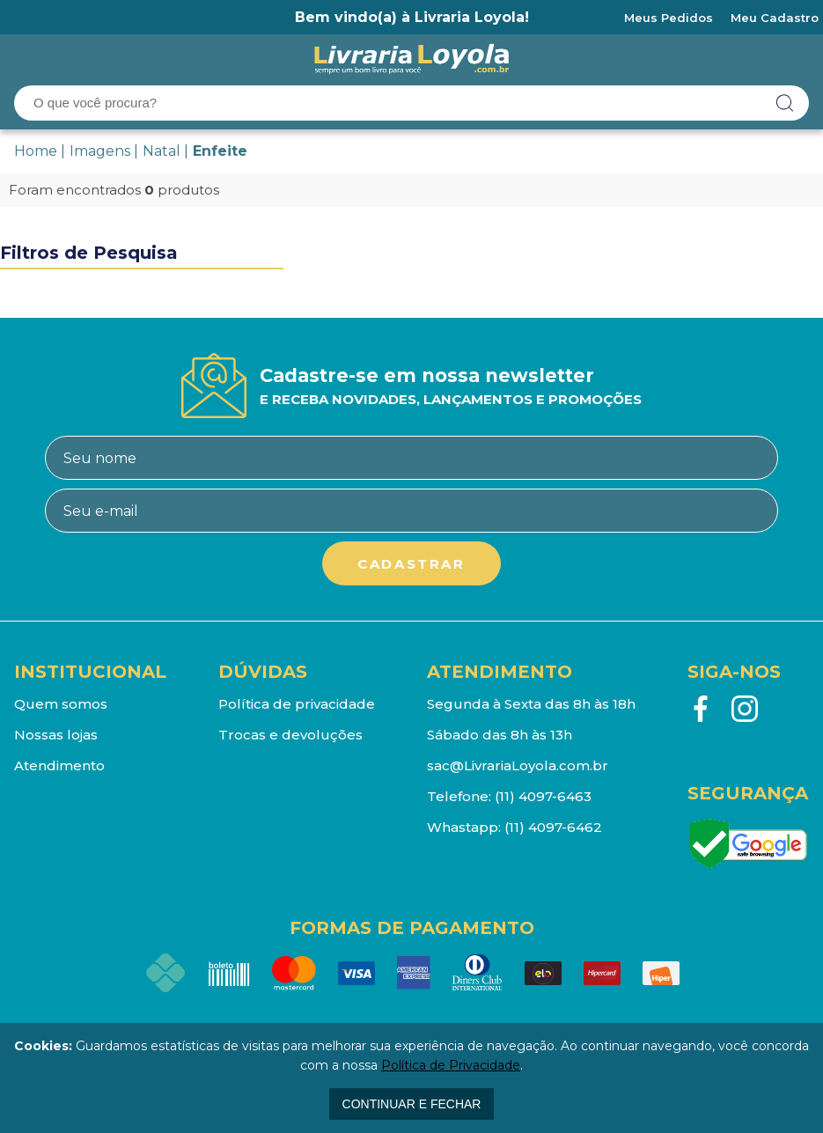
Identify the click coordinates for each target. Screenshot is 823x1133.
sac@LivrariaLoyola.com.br (517, 765)
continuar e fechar (411, 1104)
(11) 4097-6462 (553, 827)
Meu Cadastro (775, 18)
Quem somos (60, 703)
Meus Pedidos (668, 18)
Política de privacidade (296, 703)
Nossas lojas (56, 734)
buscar (785, 103)
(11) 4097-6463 (543, 796)
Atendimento (59, 765)
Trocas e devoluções (290, 734)
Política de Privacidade (450, 1065)
